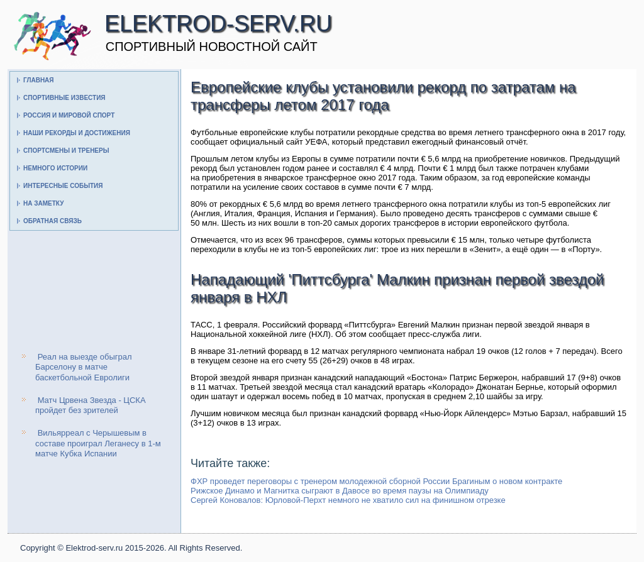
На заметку (43, 203)
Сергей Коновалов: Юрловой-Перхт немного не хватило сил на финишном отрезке (348, 500)
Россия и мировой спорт (68, 115)
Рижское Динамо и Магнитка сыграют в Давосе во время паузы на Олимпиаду (340, 490)
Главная (38, 80)
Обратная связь (52, 221)
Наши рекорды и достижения (76, 132)
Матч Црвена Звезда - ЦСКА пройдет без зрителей (90, 405)
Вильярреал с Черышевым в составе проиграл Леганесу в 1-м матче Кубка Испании (98, 443)
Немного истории (55, 168)
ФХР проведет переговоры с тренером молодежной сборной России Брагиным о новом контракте (376, 481)
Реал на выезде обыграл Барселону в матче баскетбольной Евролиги (83, 367)
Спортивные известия (64, 97)
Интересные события (63, 185)
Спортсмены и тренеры (66, 150)
